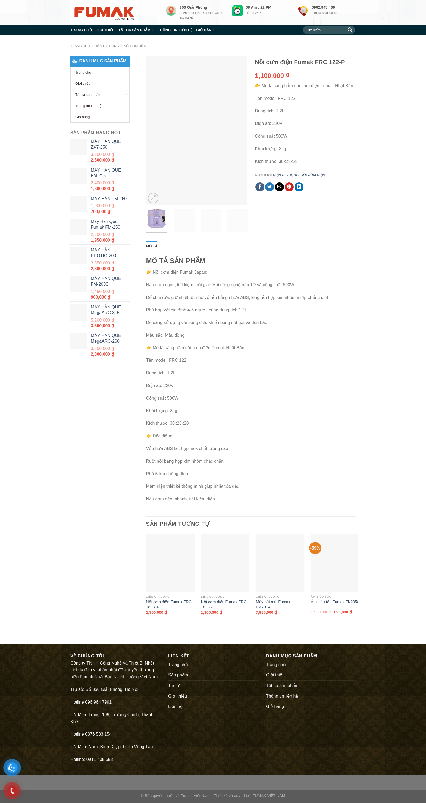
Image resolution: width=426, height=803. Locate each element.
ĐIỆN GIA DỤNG (107, 46)
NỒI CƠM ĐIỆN (135, 46)
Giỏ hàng (205, 30)
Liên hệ (175, 706)
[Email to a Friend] (279, 186)
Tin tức (175, 685)
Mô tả (151, 246)
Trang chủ (81, 30)
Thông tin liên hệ (175, 30)
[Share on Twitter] (269, 186)
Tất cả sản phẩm (136, 30)
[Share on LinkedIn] (299, 186)
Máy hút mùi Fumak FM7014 (273, 604)
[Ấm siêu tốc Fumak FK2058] (335, 563)
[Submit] (350, 30)
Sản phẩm (178, 675)
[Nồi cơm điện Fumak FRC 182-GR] (170, 563)
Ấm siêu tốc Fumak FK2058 (335, 602)
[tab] (151, 246)
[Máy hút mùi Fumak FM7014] (280, 563)
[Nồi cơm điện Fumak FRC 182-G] (225, 563)
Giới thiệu (105, 30)
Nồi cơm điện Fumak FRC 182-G (224, 604)
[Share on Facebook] (259, 186)
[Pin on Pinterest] (289, 186)
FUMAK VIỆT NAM (268, 795)
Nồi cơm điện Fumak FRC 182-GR (169, 604)
